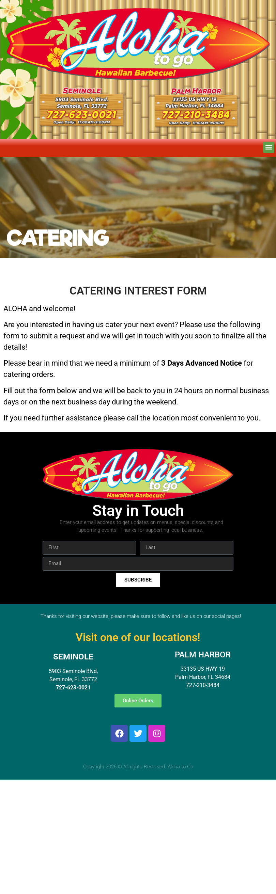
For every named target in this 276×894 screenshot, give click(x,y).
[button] (268, 147)
